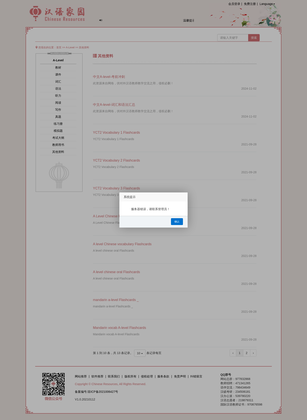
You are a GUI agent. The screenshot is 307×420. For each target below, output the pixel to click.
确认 (177, 221)
